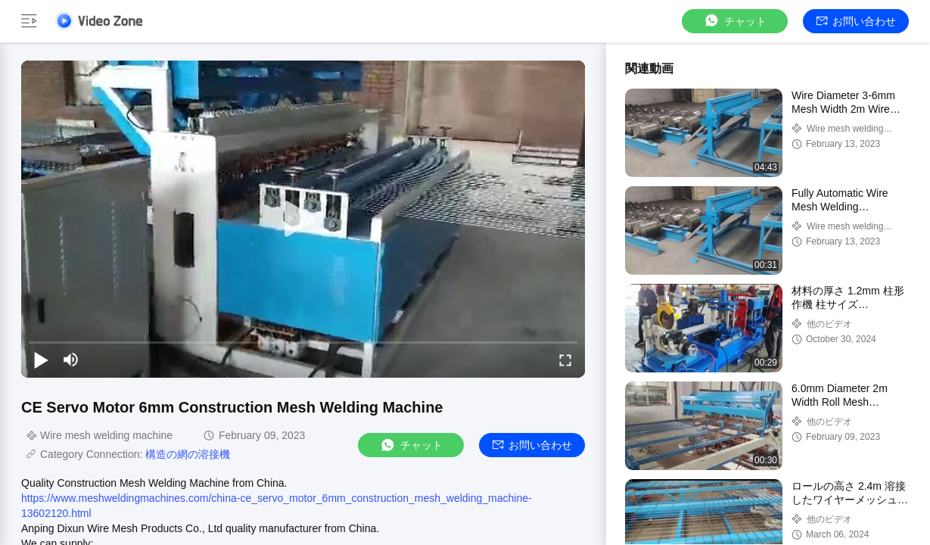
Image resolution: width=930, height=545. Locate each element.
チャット (735, 21)
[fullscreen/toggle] (565, 359)
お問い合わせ (856, 21)
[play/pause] (41, 359)
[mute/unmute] (71, 359)
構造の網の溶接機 (187, 454)
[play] (303, 219)
